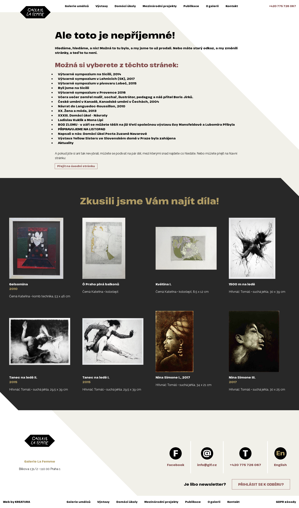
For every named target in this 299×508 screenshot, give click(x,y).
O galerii (212, 6)
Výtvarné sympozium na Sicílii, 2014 (89, 74)
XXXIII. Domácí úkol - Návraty (83, 115)
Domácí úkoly (125, 6)
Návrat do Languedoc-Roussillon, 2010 (91, 106)
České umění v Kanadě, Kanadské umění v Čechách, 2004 (108, 101)
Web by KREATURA (16, 502)
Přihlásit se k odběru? (261, 484)
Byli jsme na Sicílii (73, 88)
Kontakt (232, 6)
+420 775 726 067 (282, 6)
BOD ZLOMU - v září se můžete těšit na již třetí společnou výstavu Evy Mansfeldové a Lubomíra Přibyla (146, 124)
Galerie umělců (77, 6)
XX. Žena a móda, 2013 (77, 111)
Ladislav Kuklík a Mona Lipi (80, 120)
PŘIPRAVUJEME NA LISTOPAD (81, 129)
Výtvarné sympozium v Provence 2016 (92, 92)
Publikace (191, 6)
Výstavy (102, 6)
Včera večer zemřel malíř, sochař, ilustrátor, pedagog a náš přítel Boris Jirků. (125, 97)
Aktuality (66, 143)
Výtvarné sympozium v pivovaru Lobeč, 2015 (97, 83)
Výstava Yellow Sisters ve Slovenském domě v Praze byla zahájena (117, 138)
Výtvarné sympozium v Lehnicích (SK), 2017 (96, 79)
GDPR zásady (286, 502)
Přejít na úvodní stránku (76, 166)
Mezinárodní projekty (160, 6)
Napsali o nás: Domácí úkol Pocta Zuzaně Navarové (102, 134)
